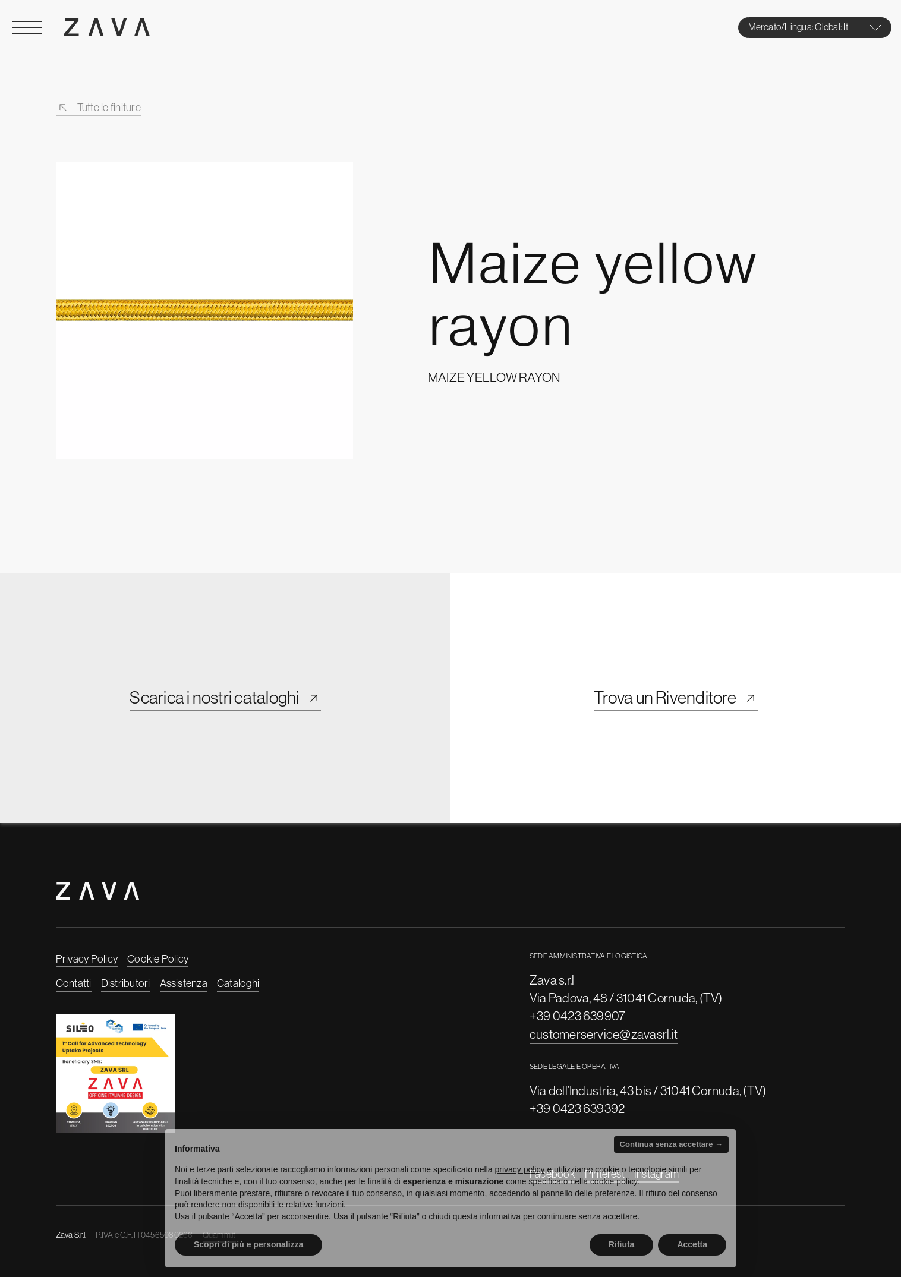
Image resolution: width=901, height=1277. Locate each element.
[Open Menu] (27, 27)
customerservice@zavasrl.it (604, 1034)
